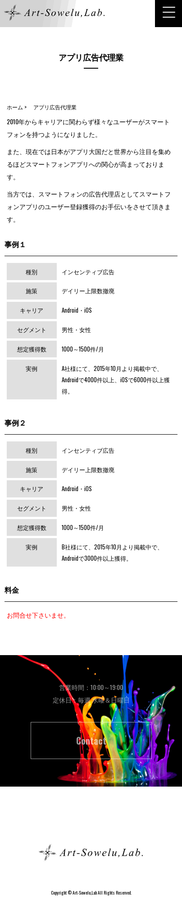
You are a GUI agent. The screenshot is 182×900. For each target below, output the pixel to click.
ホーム (91, 820)
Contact (91, 740)
